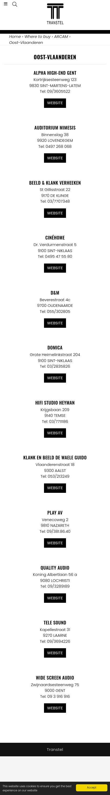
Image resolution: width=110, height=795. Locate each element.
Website (55, 103)
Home (15, 36)
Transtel (55, 749)
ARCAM (61, 36)
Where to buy (37, 36)
